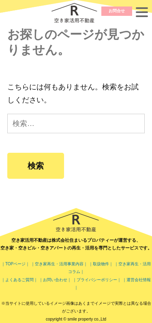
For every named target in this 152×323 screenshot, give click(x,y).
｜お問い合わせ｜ (55, 279)
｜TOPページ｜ (15, 264)
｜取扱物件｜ (101, 264)
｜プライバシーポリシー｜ (97, 279)
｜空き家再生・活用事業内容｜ (59, 264)
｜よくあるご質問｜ (19, 279)
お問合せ (117, 11)
